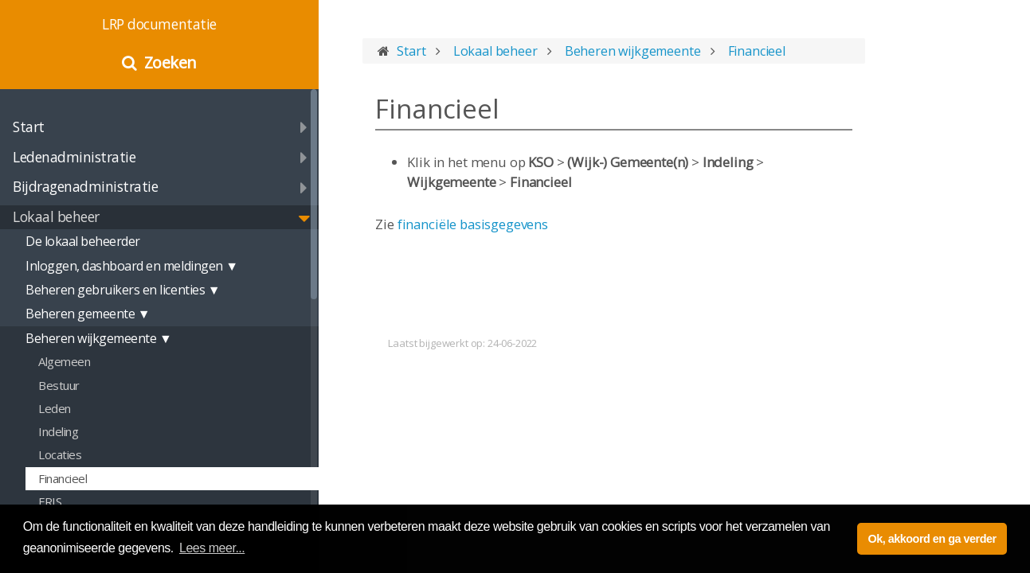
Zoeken (170, 62)
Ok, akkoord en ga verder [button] (931, 538)
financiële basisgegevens (473, 224)
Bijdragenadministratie (85, 186)
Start (29, 126)
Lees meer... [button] (212, 548)
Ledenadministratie (74, 156)
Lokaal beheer (56, 216)
